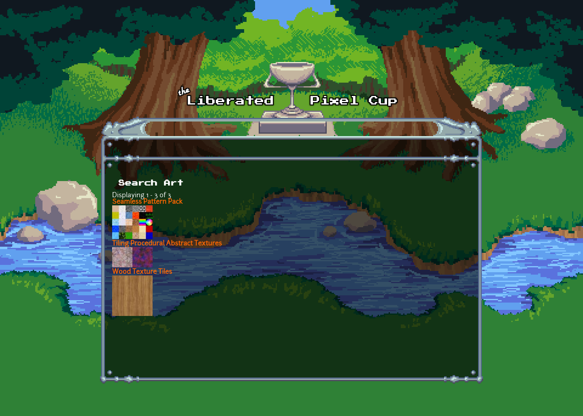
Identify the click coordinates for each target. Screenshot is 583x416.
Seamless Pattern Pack (147, 202)
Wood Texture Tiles (142, 272)
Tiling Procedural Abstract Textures (167, 244)
